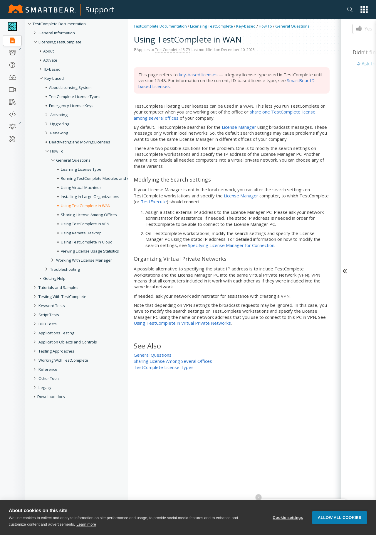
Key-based (54, 78)
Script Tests (48, 314)
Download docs (51, 396)
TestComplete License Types (74, 96)
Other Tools (49, 378)
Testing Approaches (56, 351)
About (48, 51)
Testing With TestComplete (62, 296)
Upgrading (59, 123)
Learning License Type (81, 169)
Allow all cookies (339, 517)
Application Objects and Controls (67, 342)
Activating (59, 114)
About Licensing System (70, 87)
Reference (47, 369)
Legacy (44, 387)
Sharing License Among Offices (89, 214)
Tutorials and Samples (58, 287)
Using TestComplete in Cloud (87, 242)
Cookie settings (288, 517)
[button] (364, 9)
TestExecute (154, 201)
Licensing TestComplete (59, 42)
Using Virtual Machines (81, 187)
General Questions (73, 160)
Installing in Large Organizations (90, 196)
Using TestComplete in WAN (85, 205)
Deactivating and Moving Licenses (79, 142)
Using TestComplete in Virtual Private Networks (182, 323)
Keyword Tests (51, 305)
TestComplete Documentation (59, 23)
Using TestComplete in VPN (85, 223)
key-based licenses (198, 74)
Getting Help (54, 278)
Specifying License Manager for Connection (231, 245)
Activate (50, 60)
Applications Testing (56, 333)
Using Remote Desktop (81, 233)
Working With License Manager (84, 260)
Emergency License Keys (71, 105)
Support (99, 9)
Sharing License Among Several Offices (173, 361)
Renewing (59, 133)
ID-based (52, 69)
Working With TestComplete (63, 360)
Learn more (86, 524)
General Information (56, 32)
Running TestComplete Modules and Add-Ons (102, 178)
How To (56, 151)
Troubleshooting (65, 269)
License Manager (239, 127)
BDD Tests (47, 323)
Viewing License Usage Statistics (90, 251)
